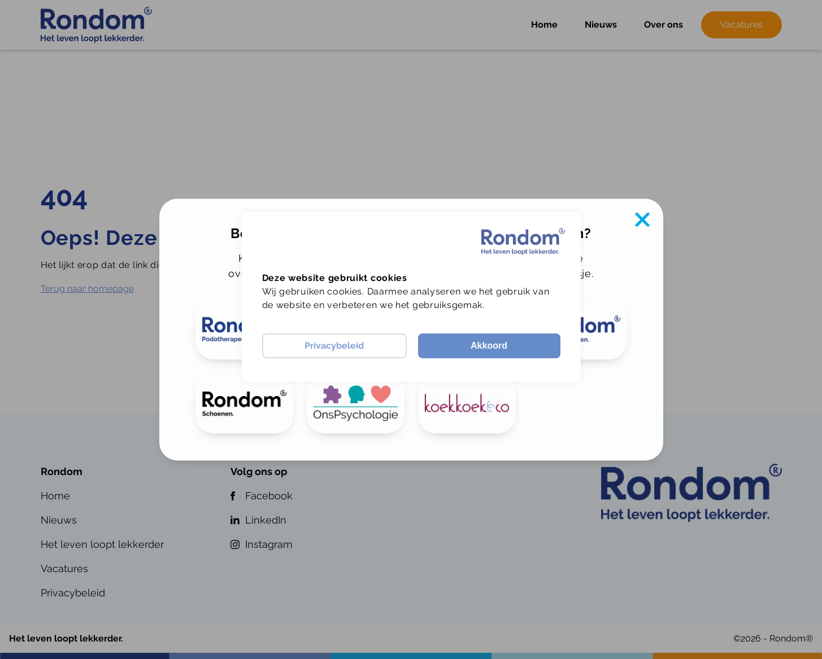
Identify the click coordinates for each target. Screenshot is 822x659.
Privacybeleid (334, 345)
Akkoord (489, 345)
